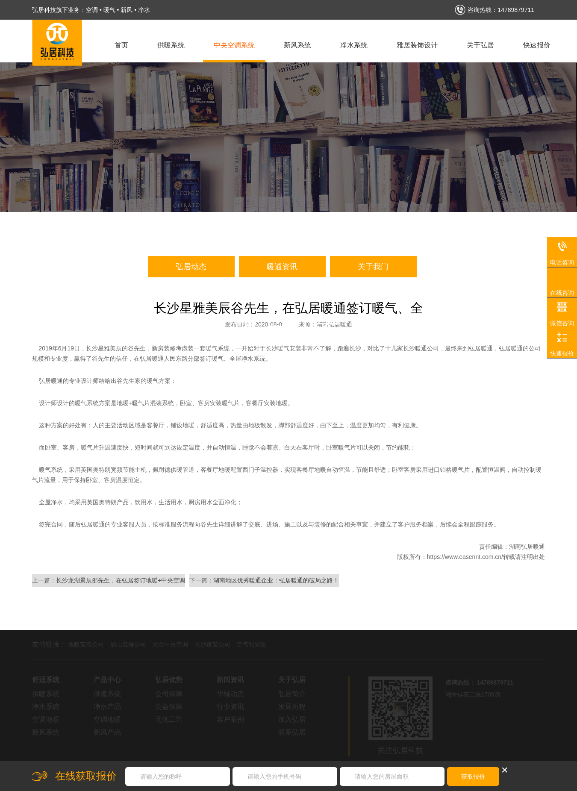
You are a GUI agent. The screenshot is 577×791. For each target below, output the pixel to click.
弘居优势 (169, 679)
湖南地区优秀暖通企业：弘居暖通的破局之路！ (276, 580)
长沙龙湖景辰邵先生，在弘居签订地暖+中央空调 (120, 580)
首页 (121, 45)
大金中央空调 (170, 644)
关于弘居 (480, 45)
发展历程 (292, 706)
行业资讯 (230, 706)
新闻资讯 (230, 679)
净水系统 (354, 45)
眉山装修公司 (128, 644)
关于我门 (373, 266)
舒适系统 (45, 679)
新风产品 (107, 732)
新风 (126, 9)
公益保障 (169, 706)
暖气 (109, 9)
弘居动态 (191, 266)
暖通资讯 (282, 266)
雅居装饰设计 (417, 45)
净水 (144, 9)
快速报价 (537, 45)
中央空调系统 (234, 45)
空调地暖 (45, 719)
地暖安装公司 (86, 644)
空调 (92, 9)
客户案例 (230, 719)
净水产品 (107, 706)
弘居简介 (292, 693)
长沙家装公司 (212, 644)
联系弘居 (292, 732)
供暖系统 (171, 45)
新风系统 (297, 45)
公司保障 (169, 693)
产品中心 (107, 679)
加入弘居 (292, 719)
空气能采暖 (251, 644)
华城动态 (230, 693)
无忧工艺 (169, 719)
